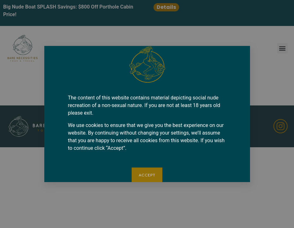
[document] (147, 114)
